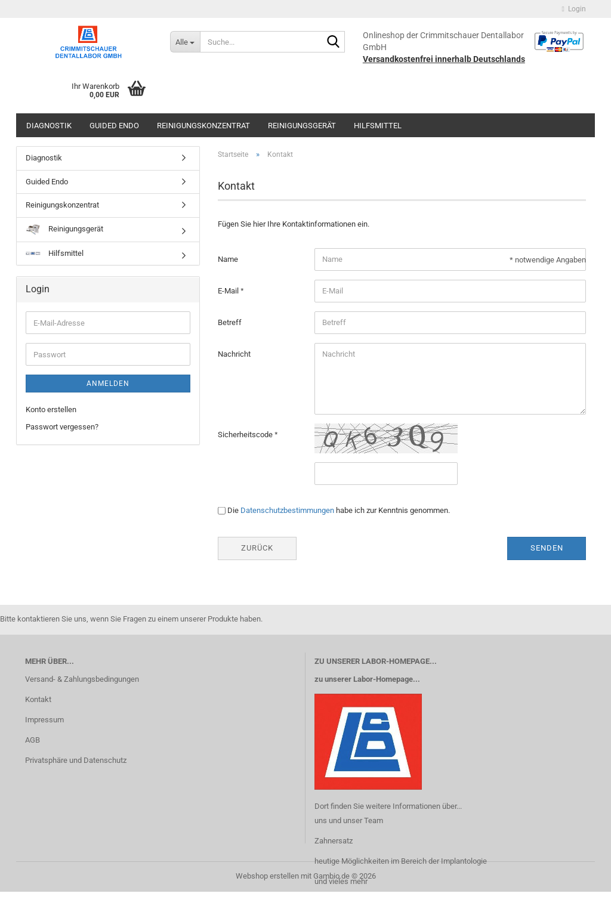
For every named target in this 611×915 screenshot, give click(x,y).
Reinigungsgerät (302, 125)
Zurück (257, 547)
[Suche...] (185, 41)
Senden (546, 547)
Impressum (44, 719)
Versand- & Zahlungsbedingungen (82, 679)
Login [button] (574, 9)
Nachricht (234, 354)
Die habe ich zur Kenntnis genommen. (338, 510)
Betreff (230, 322)
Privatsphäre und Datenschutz (75, 760)
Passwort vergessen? (62, 426)
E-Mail (229, 290)
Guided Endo (114, 125)
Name (228, 259)
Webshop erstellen (267, 875)
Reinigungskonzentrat (203, 125)
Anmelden (108, 383)
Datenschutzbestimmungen (287, 510)
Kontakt (38, 699)
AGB (32, 739)
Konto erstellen (51, 409)
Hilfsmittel (378, 125)
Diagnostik (49, 125)
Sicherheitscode (246, 434)
